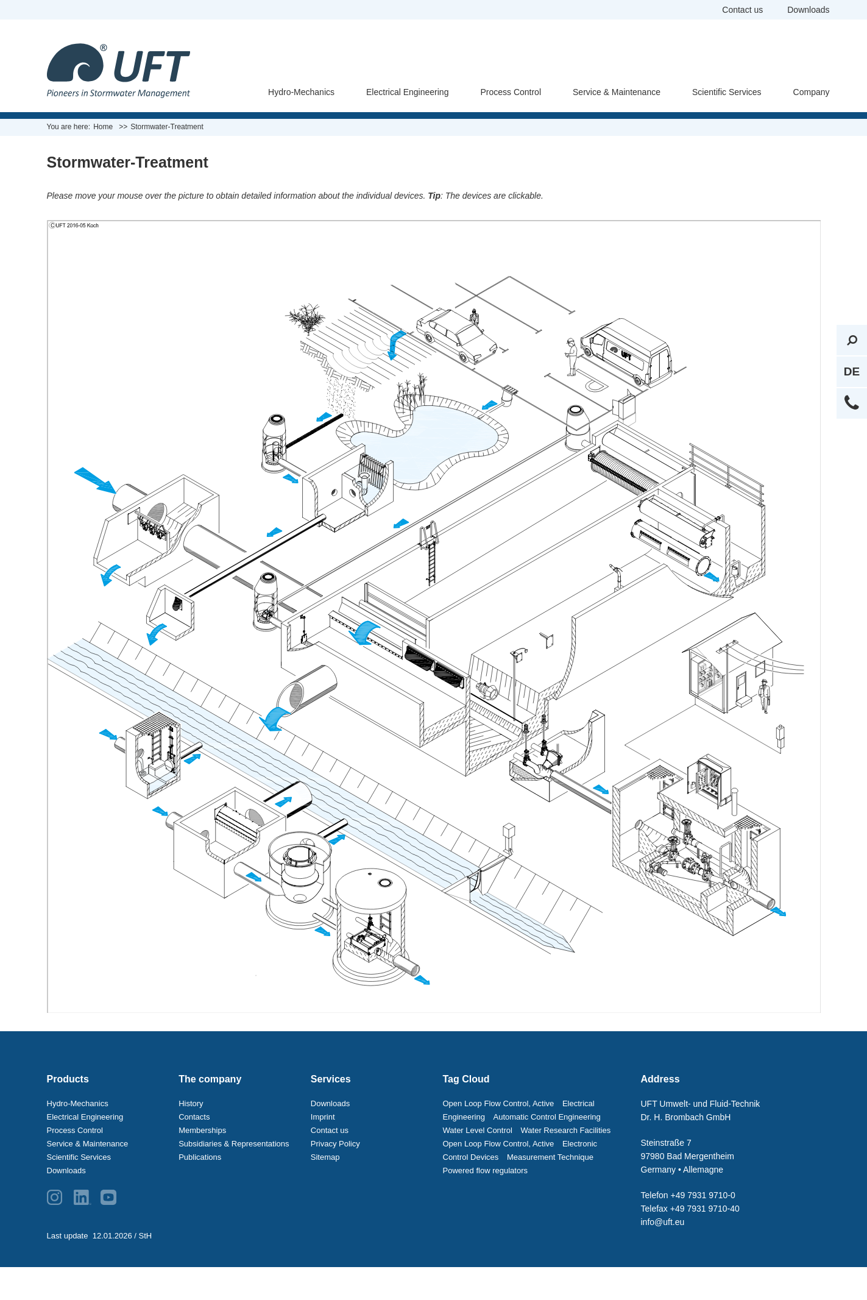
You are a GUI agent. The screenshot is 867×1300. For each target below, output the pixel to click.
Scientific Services (727, 92)
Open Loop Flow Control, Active (498, 1103)
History (191, 1103)
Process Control (510, 92)
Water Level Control (477, 1130)
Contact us (742, 10)
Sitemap (325, 1157)
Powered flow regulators (485, 1170)
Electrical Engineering (407, 92)
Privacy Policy (335, 1143)
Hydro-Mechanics (301, 92)
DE (852, 371)
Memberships (202, 1130)
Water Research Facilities (566, 1130)
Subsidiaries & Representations (234, 1143)
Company (811, 92)
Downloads (808, 10)
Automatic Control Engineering (547, 1116)
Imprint (323, 1116)
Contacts (194, 1116)
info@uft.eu (663, 1222)
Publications (200, 1157)
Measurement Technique (550, 1157)
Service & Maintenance (616, 92)
